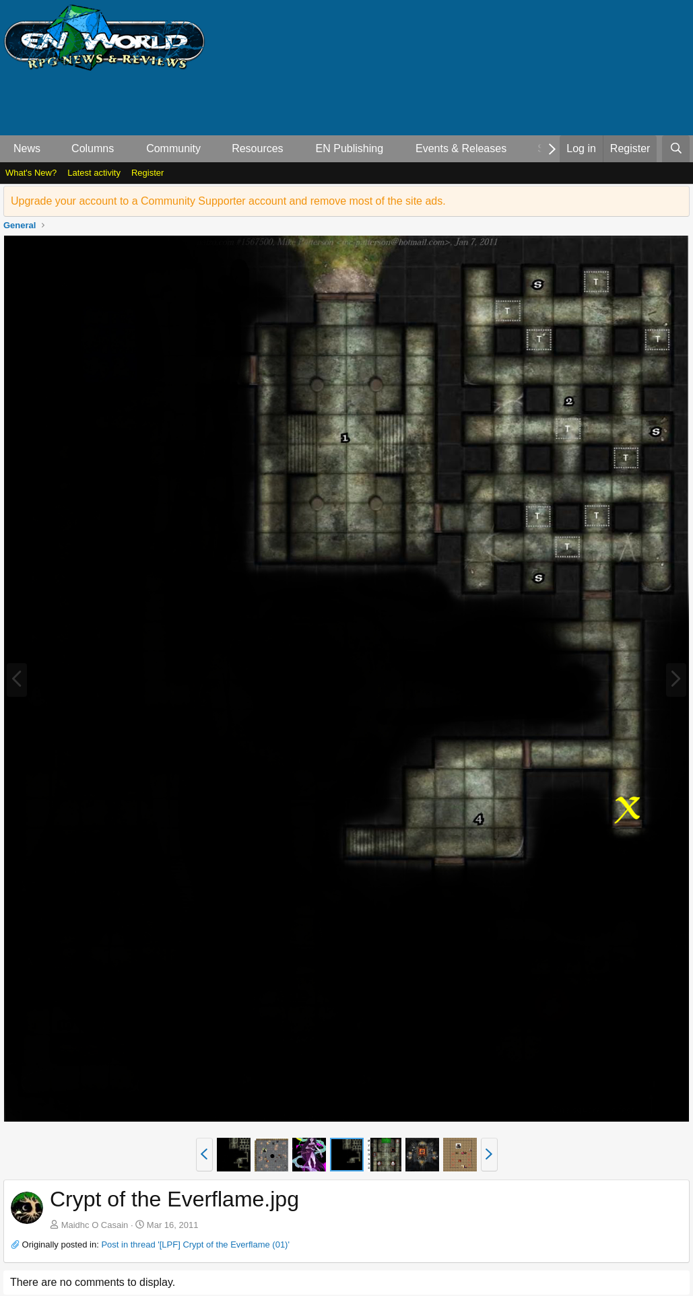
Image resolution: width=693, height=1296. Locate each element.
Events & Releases (461, 148)
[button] (51, 148)
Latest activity (94, 173)
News (26, 148)
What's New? (31, 173)
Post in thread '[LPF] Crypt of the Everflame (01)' (195, 1244)
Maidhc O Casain (95, 1225)
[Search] (676, 148)
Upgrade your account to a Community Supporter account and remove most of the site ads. (228, 201)
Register (147, 173)
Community (173, 148)
